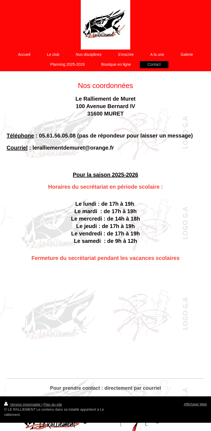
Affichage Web (195, 404)
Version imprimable (22, 404)
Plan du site (52, 404)
